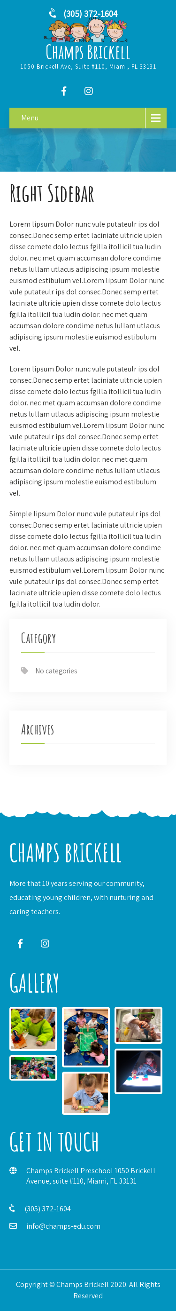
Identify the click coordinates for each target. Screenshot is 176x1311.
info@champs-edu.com (63, 1226)
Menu (29, 118)
